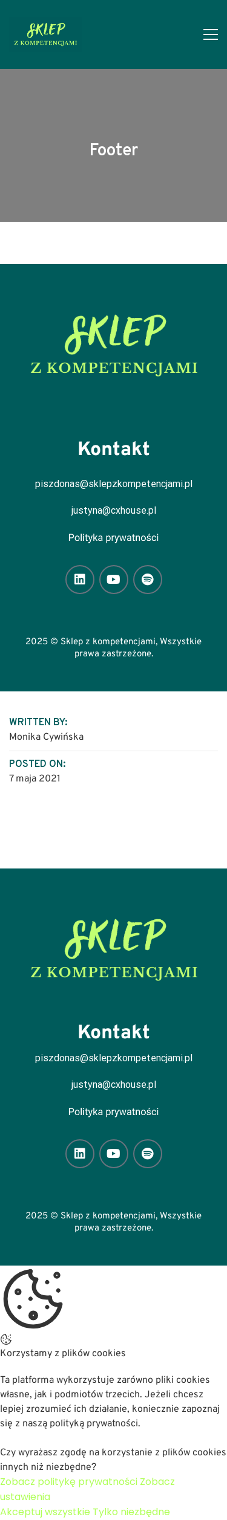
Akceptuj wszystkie (45, 1512)
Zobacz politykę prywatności (68, 1482)
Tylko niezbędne (131, 1512)
